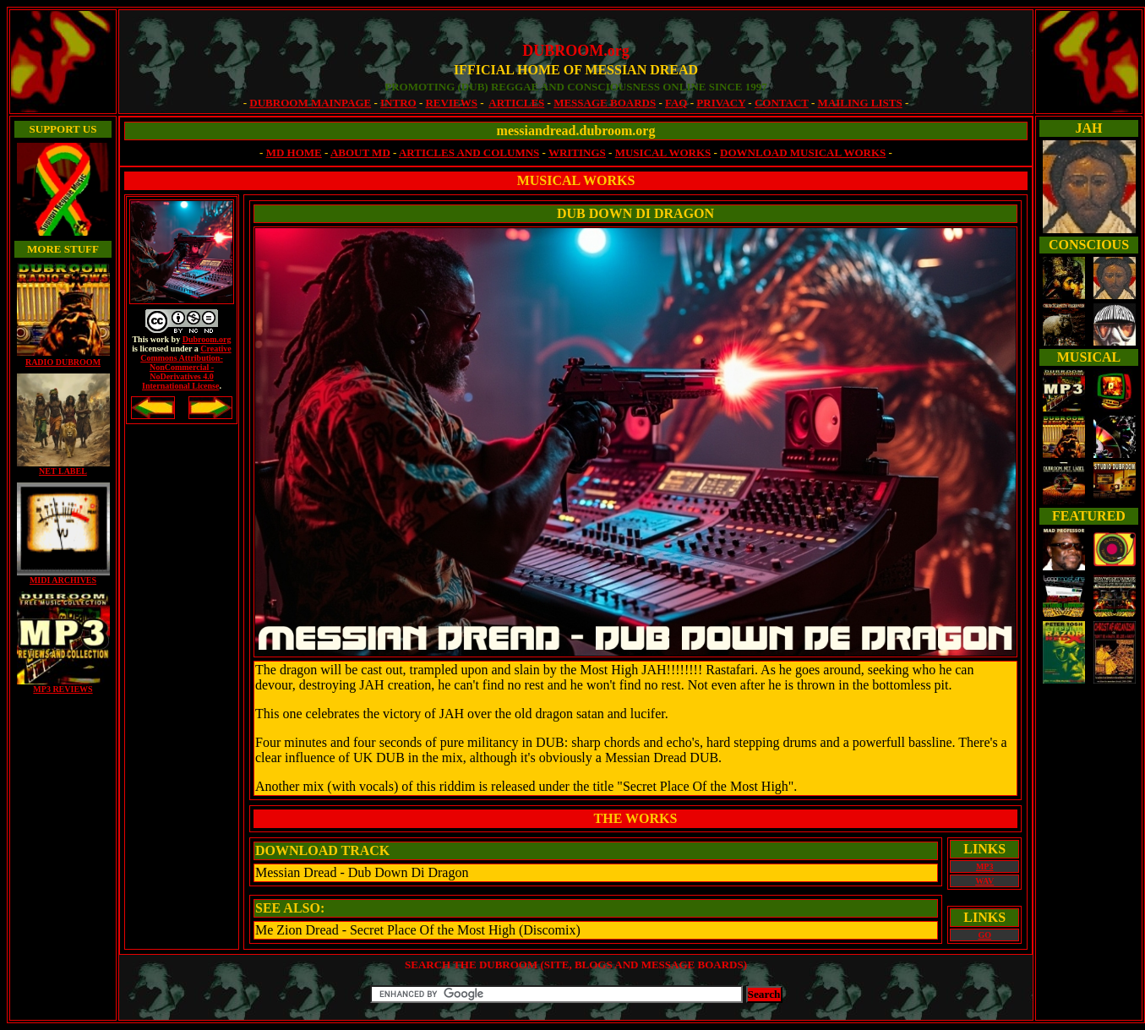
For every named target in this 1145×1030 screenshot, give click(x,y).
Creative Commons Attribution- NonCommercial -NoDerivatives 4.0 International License (185, 367)
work (159, 339)
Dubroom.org (207, 339)
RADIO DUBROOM (63, 362)
